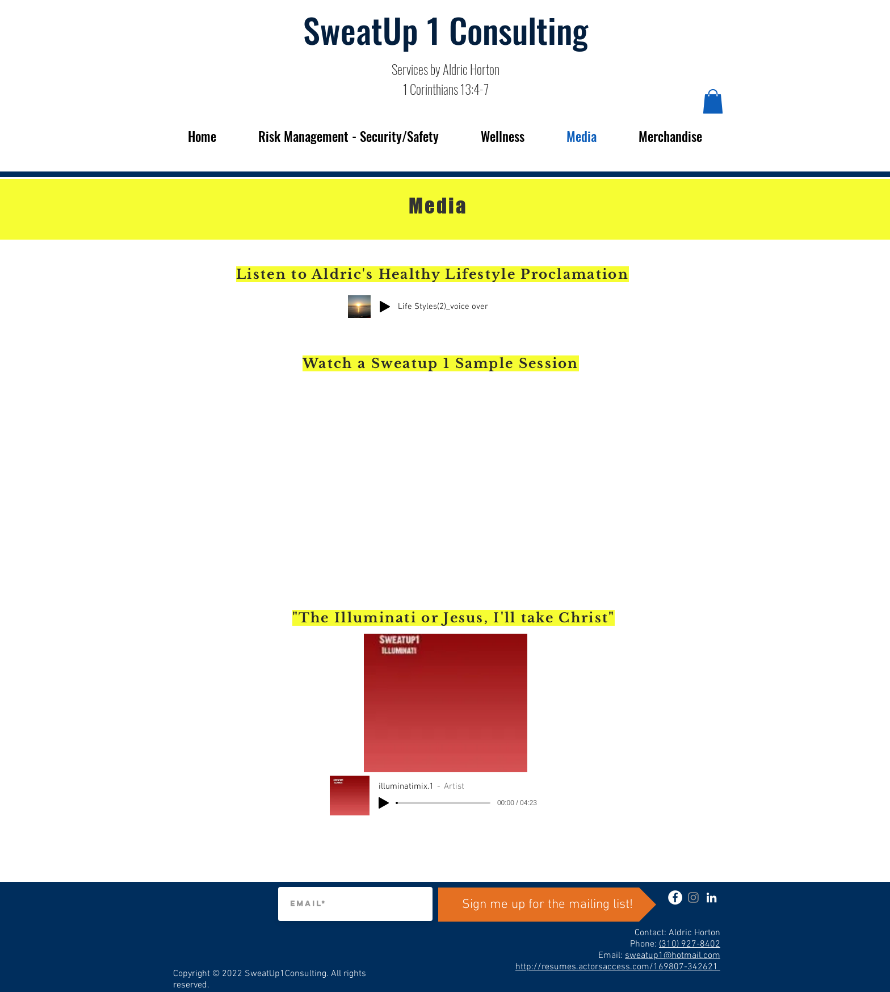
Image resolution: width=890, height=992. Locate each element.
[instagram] (693, 897)
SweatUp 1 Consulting (445, 29)
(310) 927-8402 (689, 944)
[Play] (385, 306)
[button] (713, 101)
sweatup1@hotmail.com (672, 955)
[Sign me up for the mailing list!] (547, 905)
